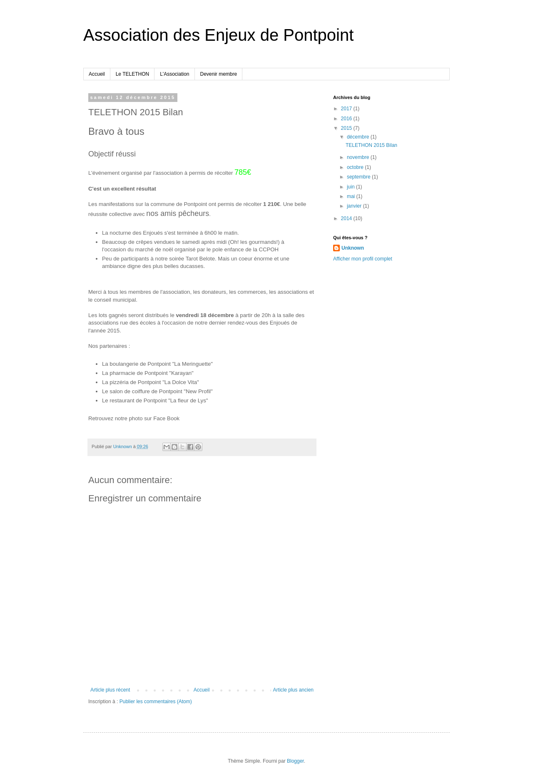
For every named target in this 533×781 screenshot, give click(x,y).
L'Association (174, 74)
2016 (347, 118)
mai (351, 196)
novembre (359, 157)
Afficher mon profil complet (362, 259)
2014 (347, 218)
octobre (356, 167)
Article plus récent (110, 690)
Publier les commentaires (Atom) (156, 701)
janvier (355, 206)
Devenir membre (218, 74)
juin (351, 187)
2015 (347, 128)
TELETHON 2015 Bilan (371, 145)
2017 (347, 109)
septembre (359, 177)
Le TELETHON (132, 74)
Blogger (295, 761)
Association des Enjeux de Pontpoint (218, 35)
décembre (359, 137)
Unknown (352, 248)
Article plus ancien (293, 690)
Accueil (97, 74)
